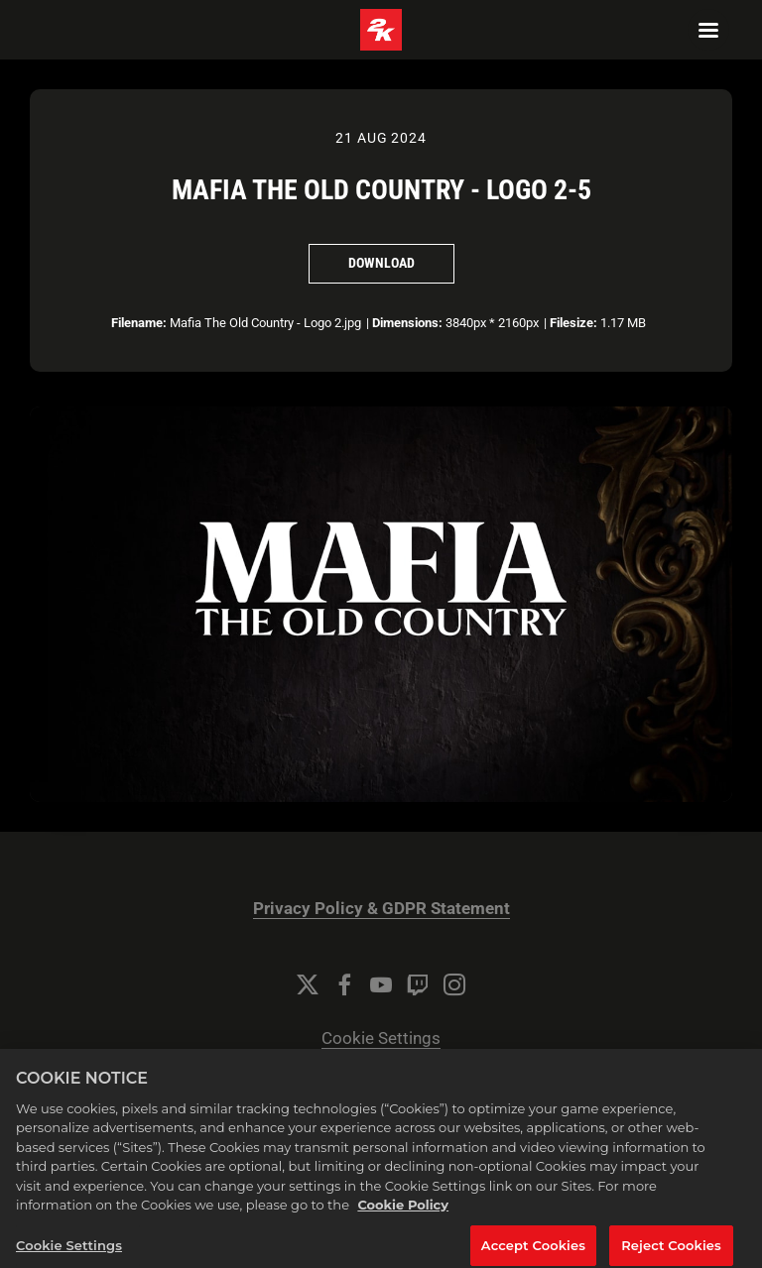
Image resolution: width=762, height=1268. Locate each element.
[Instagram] (454, 984)
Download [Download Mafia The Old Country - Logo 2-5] (381, 263)
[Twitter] (307, 984)
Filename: (139, 322)
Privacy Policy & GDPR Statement (381, 908)
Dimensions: (407, 322)
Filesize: (573, 322)
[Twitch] (418, 984)
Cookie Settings (381, 1038)
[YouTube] (381, 984)
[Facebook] (344, 984)
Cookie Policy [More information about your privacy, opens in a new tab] (402, 1216)
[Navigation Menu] (708, 30)
